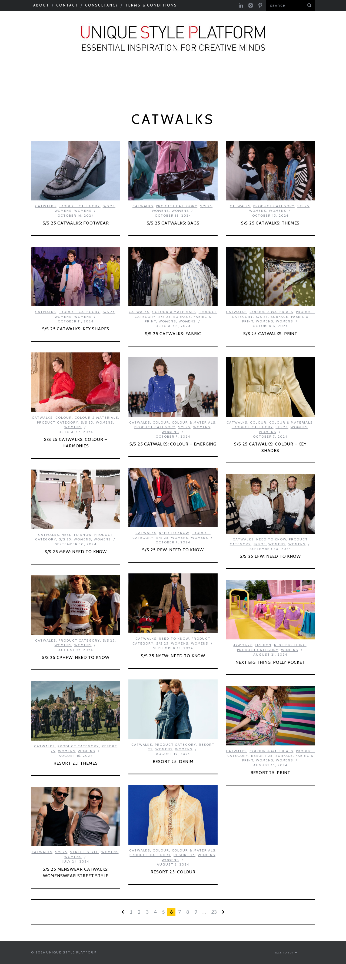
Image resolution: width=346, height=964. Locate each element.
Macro (57, 75)
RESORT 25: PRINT (270, 772)
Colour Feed (209, 90)
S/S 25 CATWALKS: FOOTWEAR (76, 223)
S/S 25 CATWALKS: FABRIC (173, 333)
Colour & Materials (108, 75)
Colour (63, 417)
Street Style (84, 852)
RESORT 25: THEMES (76, 763)
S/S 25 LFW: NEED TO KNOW (270, 556)
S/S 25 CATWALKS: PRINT (270, 333)
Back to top (286, 952)
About (41, 5)
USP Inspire (163, 90)
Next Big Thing (315, 75)
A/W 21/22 (242, 645)
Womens (63, 211)
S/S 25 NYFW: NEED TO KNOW (173, 655)
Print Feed (254, 90)
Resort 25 (262, 756)
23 (214, 912)
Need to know (260, 75)
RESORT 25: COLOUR (173, 871)
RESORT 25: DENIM (173, 761)
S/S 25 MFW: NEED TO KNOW (76, 551)
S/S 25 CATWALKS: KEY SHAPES (75, 328)
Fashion (263, 645)
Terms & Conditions (151, 5)
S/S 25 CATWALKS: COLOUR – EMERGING (173, 444)
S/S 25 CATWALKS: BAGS (173, 223)
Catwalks (163, 75)
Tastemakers (208, 75)
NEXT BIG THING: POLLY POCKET (270, 662)
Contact (67, 5)
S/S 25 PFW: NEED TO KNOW (173, 549)
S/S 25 (109, 206)
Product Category (106, 90)
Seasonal (23, 75)
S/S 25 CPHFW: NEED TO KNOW (75, 657)
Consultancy (101, 5)
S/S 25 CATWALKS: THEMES (270, 223)
